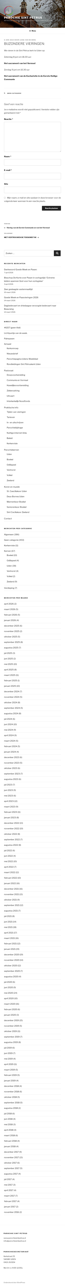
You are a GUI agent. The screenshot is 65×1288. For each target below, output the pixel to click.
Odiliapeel (11, 465)
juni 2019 (8, 1053)
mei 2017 (8, 1185)
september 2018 (12, 1102)
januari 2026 (10, 620)
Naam (7, 156)
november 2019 (11, 1026)
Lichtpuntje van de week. (15, 333)
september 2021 (11, 905)
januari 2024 (10, 752)
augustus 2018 (11, 1108)
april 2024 (9, 735)
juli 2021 (8, 916)
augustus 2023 (11, 779)
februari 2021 (10, 943)
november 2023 (11, 763)
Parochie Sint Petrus (23, 17)
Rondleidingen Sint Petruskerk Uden (24, 364)
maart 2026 (9, 609)
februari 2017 (10, 1201)
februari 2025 (10, 680)
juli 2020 (8, 982)
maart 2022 (9, 872)
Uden (9, 454)
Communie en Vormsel (17, 380)
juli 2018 (8, 1113)
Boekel (10, 459)
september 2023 (12, 774)
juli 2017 (8, 1179)
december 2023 (11, 757)
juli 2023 (8, 784)
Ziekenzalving (13, 390)
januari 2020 (10, 1015)
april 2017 (8, 1190)
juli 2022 (8, 850)
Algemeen (9, 534)
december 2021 (11, 889)
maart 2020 (9, 1004)
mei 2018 (8, 1124)
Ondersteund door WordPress (14, 1282)
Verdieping (9, 588)
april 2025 (9, 669)
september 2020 (12, 971)
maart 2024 (9, 741)
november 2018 (11, 1091)
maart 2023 (9, 806)
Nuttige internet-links (17, 433)
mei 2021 (8, 927)
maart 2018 (9, 1135)
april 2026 (9, 604)
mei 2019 (8, 1059)
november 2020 (11, 960)
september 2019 (12, 1037)
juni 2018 (8, 1119)
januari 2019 (10, 1080)
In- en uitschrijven (15, 422)
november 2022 (11, 828)
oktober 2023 (10, 768)
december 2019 (11, 1020)
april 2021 (8, 933)
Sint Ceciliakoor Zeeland (18, 512)
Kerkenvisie (12, 443)
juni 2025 (8, 658)
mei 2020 (8, 993)
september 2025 (12, 642)
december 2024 (11, 691)
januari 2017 (10, 1206)
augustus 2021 (11, 911)
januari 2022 (10, 883)
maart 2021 (9, 938)
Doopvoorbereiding (16, 375)
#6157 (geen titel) (12, 327)
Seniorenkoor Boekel (16, 507)
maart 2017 (9, 1196)
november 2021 (11, 894)
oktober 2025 (10, 636)
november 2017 (11, 1157)
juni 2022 (8, 856)
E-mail (8, 170)
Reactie (8, 119)
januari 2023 (10, 817)
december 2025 (11, 626)
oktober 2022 (10, 834)
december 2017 (11, 1152)
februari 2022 (10, 878)
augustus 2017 (11, 1174)
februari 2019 (10, 1075)
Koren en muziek (12, 487)
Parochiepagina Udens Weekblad (22, 359)
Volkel (9, 475)
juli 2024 (8, 719)
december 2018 (11, 1086)
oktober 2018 (10, 1097)
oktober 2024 (10, 702)
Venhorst (11, 470)
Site (6, 184)
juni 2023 (8, 790)
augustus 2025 (11, 647)
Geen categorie (14, 93)
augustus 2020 (11, 976)
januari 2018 (10, 1146)
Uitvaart (10, 396)
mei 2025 (8, 664)
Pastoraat (8, 370)
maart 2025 (9, 675)
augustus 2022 (11, 845)
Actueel (7, 344)
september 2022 (12, 839)
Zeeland (10, 480)
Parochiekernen (11, 450)
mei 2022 (8, 861)
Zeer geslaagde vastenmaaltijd (18, 289)
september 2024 (12, 708)
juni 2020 (8, 987)
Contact (8, 518)
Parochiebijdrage (15, 427)
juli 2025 (8, 653)
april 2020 (9, 998)
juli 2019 (8, 1048)
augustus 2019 (11, 1042)
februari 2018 (10, 1141)
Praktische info (11, 407)
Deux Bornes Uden (15, 496)
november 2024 (11, 697)
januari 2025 (10, 686)
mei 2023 (8, 795)
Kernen (7, 551)
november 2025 (11, 631)
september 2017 (11, 1168)
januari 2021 (10, 949)
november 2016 (11, 1212)
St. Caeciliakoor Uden (17, 491)
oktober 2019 (10, 1031)
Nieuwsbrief (12, 353)
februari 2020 (10, 1009)
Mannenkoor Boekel (16, 502)
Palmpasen (9, 338)
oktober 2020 (10, 965)
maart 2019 (9, 1070)
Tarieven (11, 417)
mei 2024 (8, 730)
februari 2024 (10, 746)
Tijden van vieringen (16, 412)
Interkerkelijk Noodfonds (18, 401)
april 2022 (9, 867)
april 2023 (9, 801)
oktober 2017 (10, 1163)
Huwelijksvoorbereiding (18, 385)
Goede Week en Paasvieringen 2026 (21, 297)
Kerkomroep (12, 348)
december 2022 (11, 823)
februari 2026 (10, 615)
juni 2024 (8, 724)
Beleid (10, 438)
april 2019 (8, 1064)
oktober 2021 (10, 900)
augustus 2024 (11, 713)
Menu (32, 31)
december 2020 (11, 954)
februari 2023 (10, 812)
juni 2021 (8, 922)
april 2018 (8, 1130)
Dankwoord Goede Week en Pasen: (20, 269)
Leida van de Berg (28, 40)
